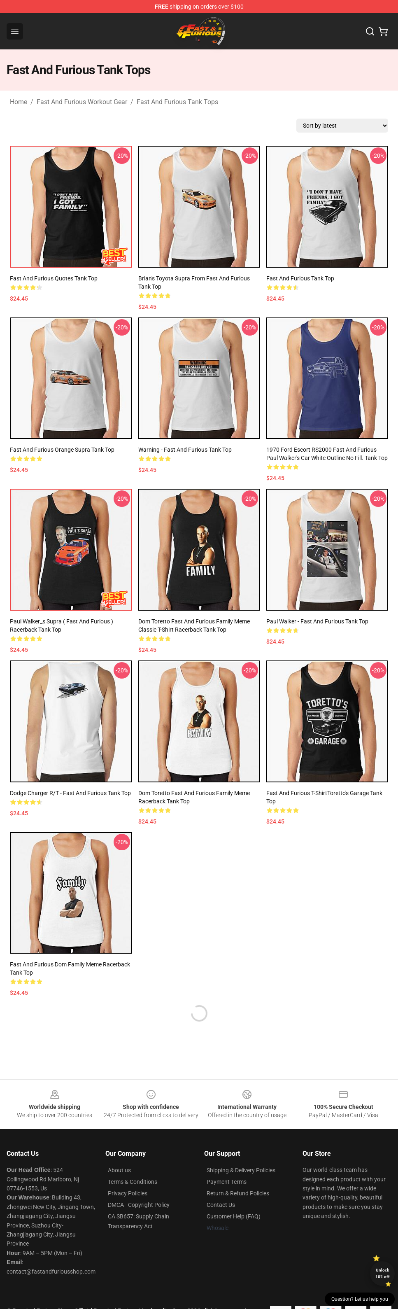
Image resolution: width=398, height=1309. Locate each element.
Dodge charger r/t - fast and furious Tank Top (70, 793)
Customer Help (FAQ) (234, 1216)
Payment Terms (227, 1181)
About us (119, 1170)
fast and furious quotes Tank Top (54, 278)
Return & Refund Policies (238, 1193)
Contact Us (221, 1205)
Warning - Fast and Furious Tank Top (185, 449)
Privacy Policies (127, 1193)
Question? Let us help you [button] (359, 1299)
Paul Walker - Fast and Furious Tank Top (317, 621)
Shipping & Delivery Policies (241, 1170)
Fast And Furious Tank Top (300, 278)
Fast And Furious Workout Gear (82, 102)
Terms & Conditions (132, 1181)
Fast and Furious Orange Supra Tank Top (62, 449)
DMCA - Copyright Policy (139, 1205)
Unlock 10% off (382, 1273)
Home (18, 102)
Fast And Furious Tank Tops (177, 102)
